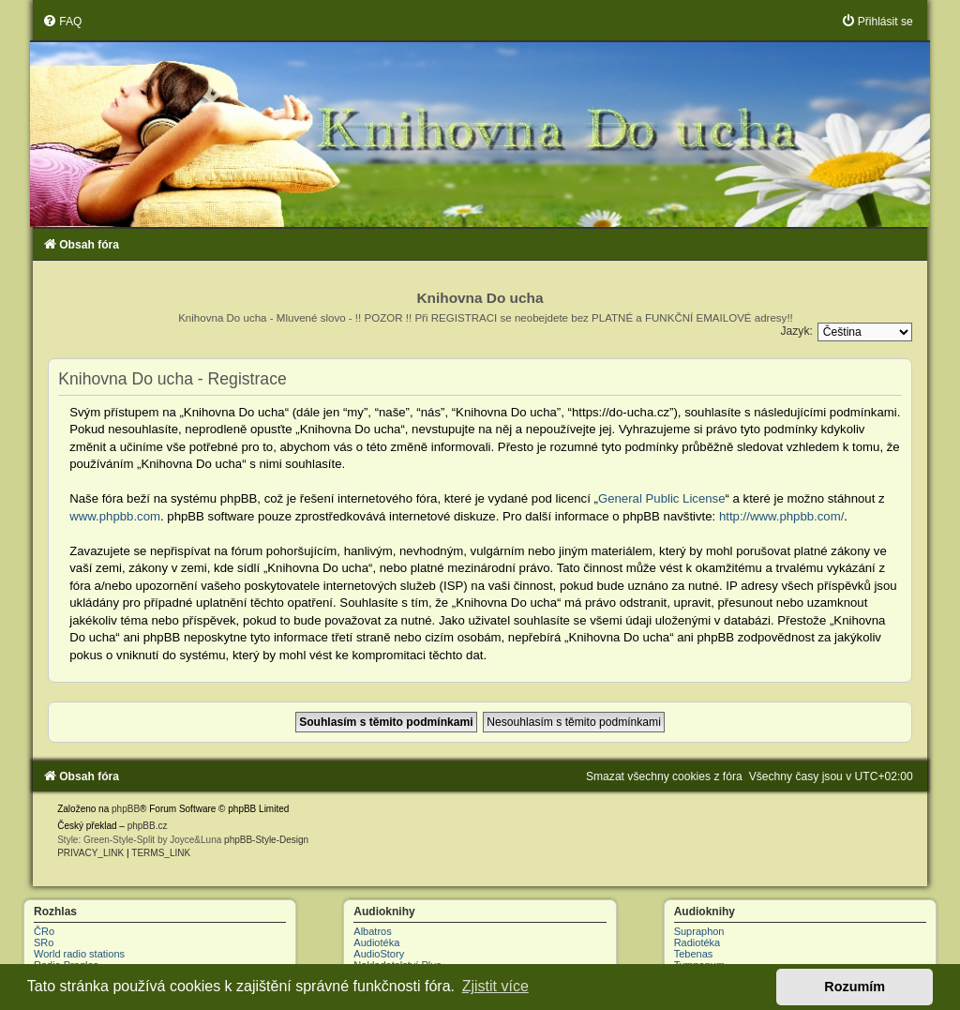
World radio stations (79, 953)
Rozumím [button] (854, 986)
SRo (43, 942)
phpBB (126, 809)
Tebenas (693, 953)
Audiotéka (376, 942)
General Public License (662, 498)
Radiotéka (697, 942)
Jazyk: (797, 331)
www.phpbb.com (114, 516)
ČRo (44, 931)
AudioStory (378, 953)
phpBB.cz (148, 826)
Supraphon (699, 931)
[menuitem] (62, 21)
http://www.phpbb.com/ (781, 516)
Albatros (372, 931)
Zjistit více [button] (495, 986)
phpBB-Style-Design (266, 840)
